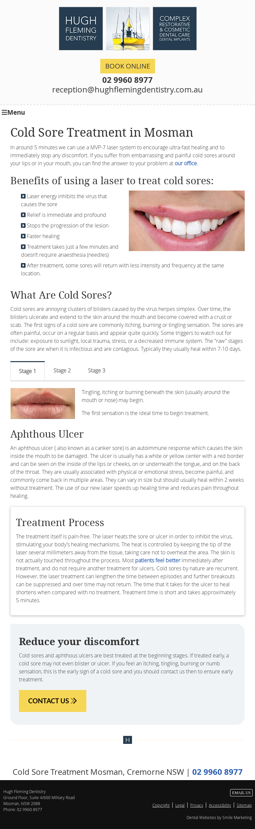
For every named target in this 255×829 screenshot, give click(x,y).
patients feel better (157, 560)
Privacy (196, 805)
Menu (13, 112)
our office (186, 163)
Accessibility (220, 805)
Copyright (161, 805)
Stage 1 (27, 371)
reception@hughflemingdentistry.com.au (127, 89)
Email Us (241, 792)
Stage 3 (96, 370)
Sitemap (244, 805)
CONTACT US (52, 701)
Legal (180, 805)
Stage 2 (62, 370)
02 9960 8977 (127, 79)
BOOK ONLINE (127, 66)
